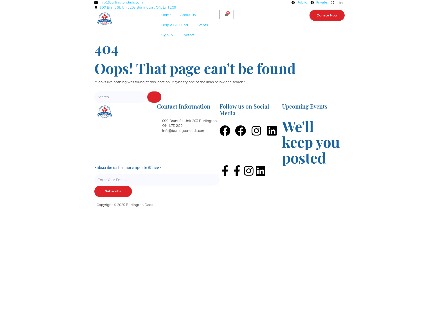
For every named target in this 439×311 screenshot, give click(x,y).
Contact (188, 35)
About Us (188, 15)
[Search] (154, 97)
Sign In (167, 35)
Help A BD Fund (174, 25)
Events (202, 25)
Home (166, 15)
